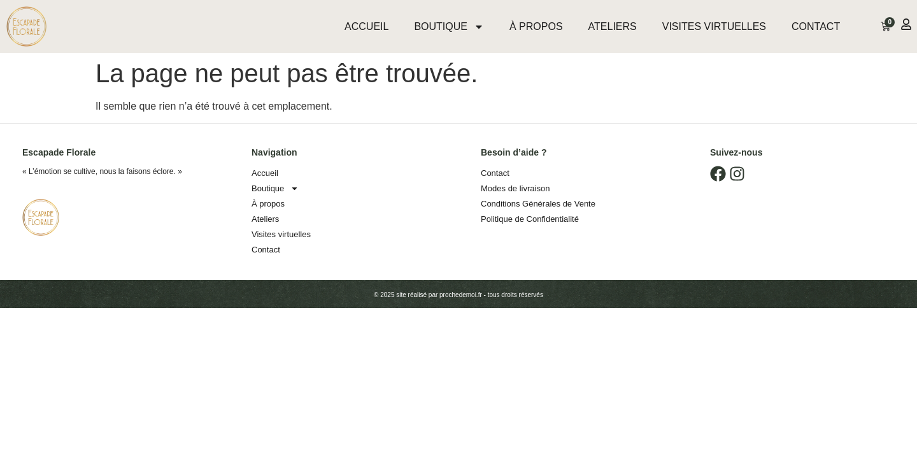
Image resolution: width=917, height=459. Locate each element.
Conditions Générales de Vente (538, 203)
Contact (816, 26)
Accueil (366, 26)
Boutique (449, 26)
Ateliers (612, 26)
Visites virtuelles (714, 26)
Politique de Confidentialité (530, 219)
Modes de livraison (515, 188)
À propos (536, 26)
